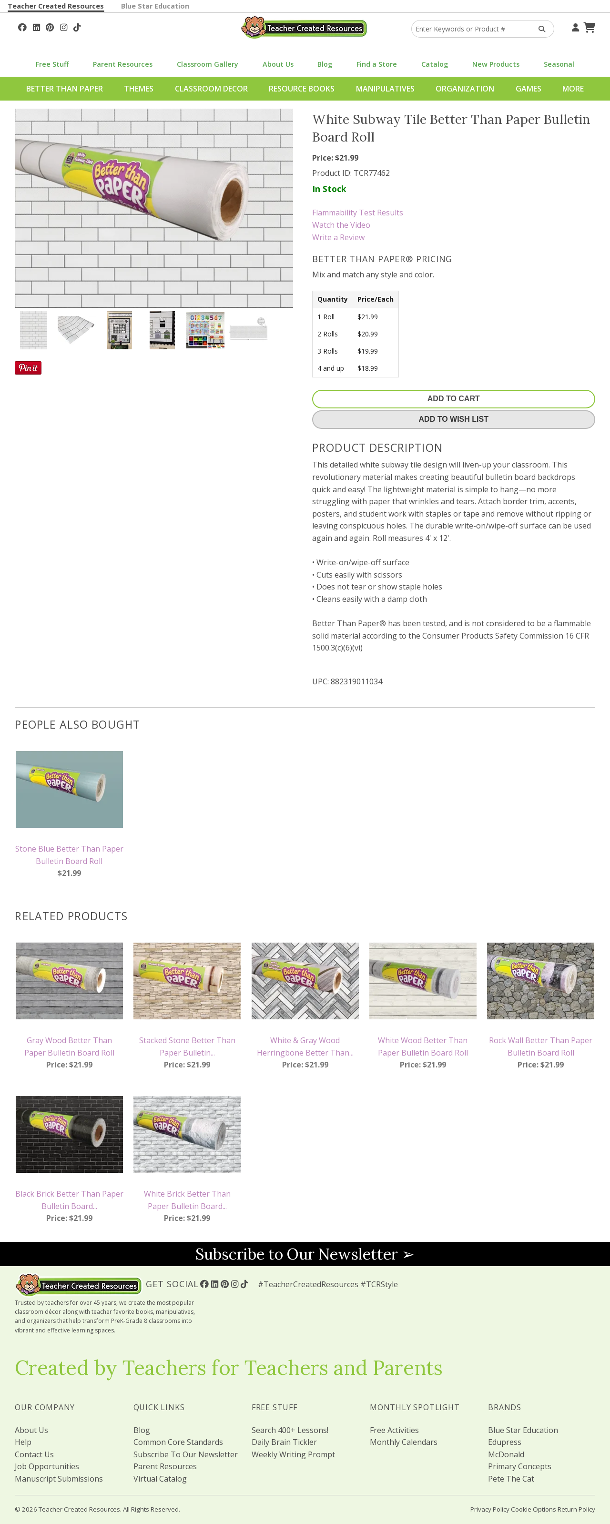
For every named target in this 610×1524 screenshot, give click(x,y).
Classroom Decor (211, 88)
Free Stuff (52, 64)
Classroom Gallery (207, 64)
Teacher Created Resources (56, 5)
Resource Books (302, 88)
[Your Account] (574, 26)
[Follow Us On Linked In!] (36, 26)
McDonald (506, 1454)
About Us (278, 64)
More (573, 88)
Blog (324, 64)
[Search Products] (538, 29)
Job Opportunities (47, 1466)
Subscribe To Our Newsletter (185, 1454)
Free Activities (394, 1430)
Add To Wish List (453, 419)
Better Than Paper (64, 88)
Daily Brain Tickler (284, 1442)
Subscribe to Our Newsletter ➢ (305, 1254)
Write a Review (338, 237)
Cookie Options (533, 1509)
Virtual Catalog (160, 1478)
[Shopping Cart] (588, 26)
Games (528, 88)
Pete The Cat (511, 1478)
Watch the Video (341, 225)
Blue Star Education (155, 5)
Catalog (434, 64)
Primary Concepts (519, 1466)
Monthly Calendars (403, 1442)
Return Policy (576, 1509)
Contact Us (34, 1454)
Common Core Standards (178, 1442)
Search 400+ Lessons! (290, 1430)
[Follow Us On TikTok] (77, 26)
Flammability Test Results (357, 212)
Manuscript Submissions (59, 1478)
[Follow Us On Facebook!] (22, 26)
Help (23, 1442)
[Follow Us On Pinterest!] (50, 26)
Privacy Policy (489, 1509)
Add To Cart (453, 399)
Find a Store (376, 64)
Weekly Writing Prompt (293, 1454)
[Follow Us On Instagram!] (63, 26)
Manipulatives (385, 88)
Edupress (504, 1442)
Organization (465, 88)
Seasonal (559, 64)
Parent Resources (122, 64)
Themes (138, 88)
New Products (495, 64)
